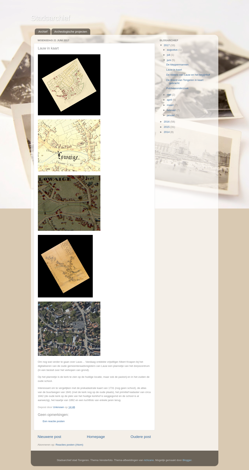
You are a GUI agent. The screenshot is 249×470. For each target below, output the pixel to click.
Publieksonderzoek (177, 88)
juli (169, 54)
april (170, 99)
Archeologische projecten (70, 31)
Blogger (187, 460)
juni (169, 60)
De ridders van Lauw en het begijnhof (188, 74)
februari (172, 110)
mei (169, 94)
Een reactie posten (54, 421)
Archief (42, 31)
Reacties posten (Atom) (69, 444)
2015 (167, 126)
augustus (172, 49)
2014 (167, 132)
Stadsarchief (50, 18)
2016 (167, 121)
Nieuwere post (49, 437)
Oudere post (141, 437)
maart (170, 105)
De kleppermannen (177, 64)
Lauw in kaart (174, 69)
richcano (149, 460)
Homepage (96, 437)
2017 (167, 45)
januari (171, 115)
